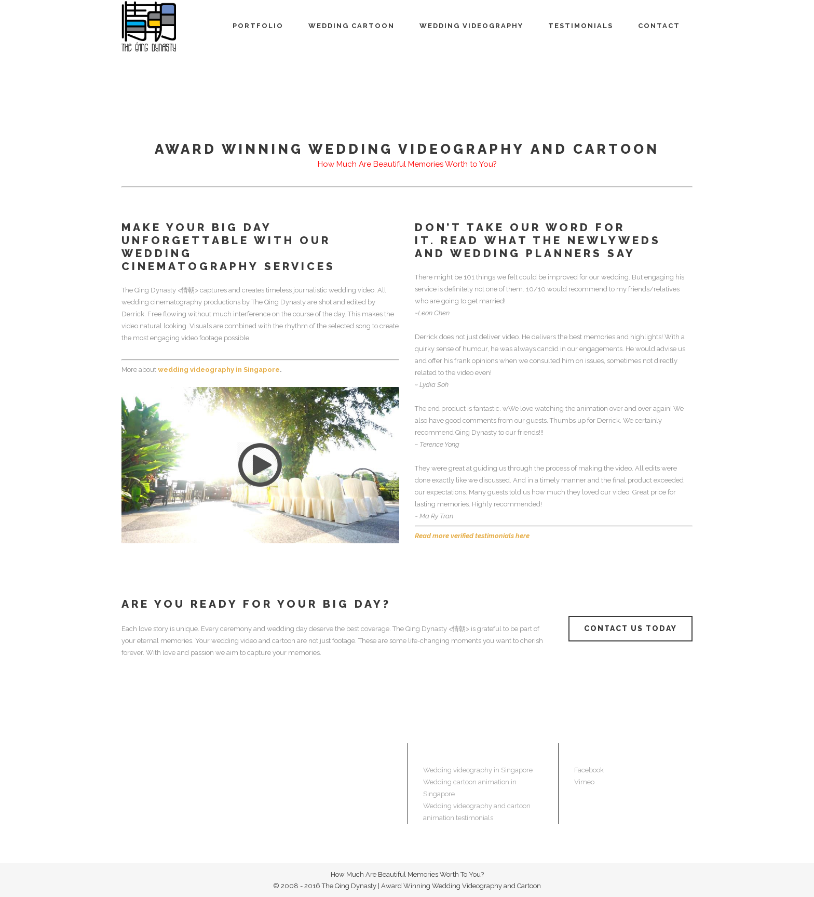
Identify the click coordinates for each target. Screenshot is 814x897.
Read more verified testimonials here (472, 536)
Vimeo (584, 782)
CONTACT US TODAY (630, 628)
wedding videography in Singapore (219, 369)
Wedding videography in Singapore (478, 770)
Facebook (589, 770)
